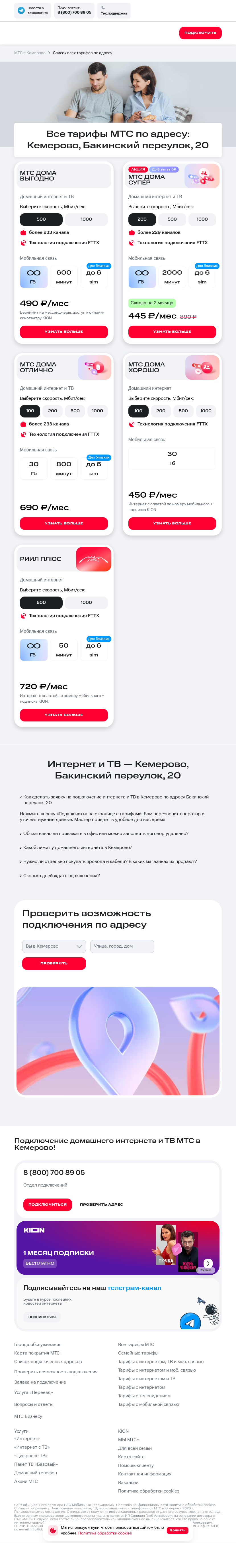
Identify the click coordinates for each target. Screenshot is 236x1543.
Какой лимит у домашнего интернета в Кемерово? (75, 847)
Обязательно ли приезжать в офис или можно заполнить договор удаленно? (104, 833)
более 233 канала (49, 232)
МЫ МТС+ (128, 1440)
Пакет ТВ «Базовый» (36, 1464)
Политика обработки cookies (148, 1491)
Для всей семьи (135, 1448)
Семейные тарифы (138, 1353)
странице (213, 1512)
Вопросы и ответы (33, 1404)
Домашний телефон (35, 1473)
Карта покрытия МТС (37, 1353)
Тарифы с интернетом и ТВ (146, 1379)
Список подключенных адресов (48, 1361)
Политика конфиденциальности (142, 1505)
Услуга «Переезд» (33, 1392)
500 (41, 219)
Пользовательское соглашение (39, 1512)
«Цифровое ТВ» (31, 1456)
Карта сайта (131, 1457)
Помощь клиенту (136, 1465)
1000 (86, 219)
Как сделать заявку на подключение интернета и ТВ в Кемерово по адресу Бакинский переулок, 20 (114, 800)
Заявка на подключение (40, 1382)
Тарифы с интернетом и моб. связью (157, 1370)
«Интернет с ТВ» (32, 1447)
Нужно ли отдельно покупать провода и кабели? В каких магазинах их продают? (108, 861)
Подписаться (42, 1317)
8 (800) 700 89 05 (74, 12)
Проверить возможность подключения (56, 1372)
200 (142, 219)
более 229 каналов (159, 232)
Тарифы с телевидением (144, 1396)
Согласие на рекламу (31, 1508)
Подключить (72, 814)
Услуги (21, 1431)
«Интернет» (27, 1438)
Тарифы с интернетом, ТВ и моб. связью (161, 1361)
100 (30, 411)
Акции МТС (26, 1481)
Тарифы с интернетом (141, 1387)
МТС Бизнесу (28, 1416)
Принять (177, 1530)
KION (123, 1431)
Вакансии (128, 1482)
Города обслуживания (37, 1344)
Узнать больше (64, 332)
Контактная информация (145, 1474)
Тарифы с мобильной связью (148, 1404)
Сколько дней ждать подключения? (59, 876)
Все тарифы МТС (136, 1344)
